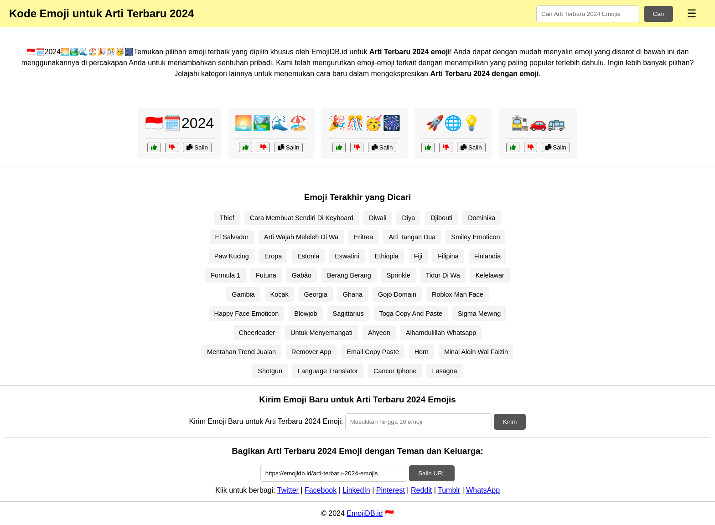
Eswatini (347, 256)
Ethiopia (387, 256)
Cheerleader (257, 332)
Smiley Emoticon (475, 237)
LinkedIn (356, 490)
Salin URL (432, 473)
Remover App (311, 351)
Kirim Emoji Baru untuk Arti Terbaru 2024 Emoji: (266, 421)
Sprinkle (398, 275)
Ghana (353, 294)
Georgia (315, 294)
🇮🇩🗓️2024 (179, 123)
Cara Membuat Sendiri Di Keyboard (301, 217)
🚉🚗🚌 (538, 123)
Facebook (321, 490)
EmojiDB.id (365, 513)
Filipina (448, 256)
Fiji (418, 256)
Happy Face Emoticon (246, 313)
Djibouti (441, 217)
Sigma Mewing (479, 313)
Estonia (308, 256)
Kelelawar (490, 275)
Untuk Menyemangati (321, 332)
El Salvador (232, 237)
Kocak (279, 294)
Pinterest (390, 490)
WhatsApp (483, 490)
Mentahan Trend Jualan (241, 351)
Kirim (510, 421)
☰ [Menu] (692, 13)
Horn (421, 351)
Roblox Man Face (457, 294)
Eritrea (363, 237)
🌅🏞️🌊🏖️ (270, 123)
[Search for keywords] (587, 13)
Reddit (421, 490)
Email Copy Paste (373, 351)
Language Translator (328, 371)
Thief (227, 217)
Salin (197, 147)
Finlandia (487, 256)
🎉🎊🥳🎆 (364, 123)
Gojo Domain (397, 294)
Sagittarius (348, 313)
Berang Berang (349, 275)
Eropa (273, 256)
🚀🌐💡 (453, 123)
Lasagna (444, 371)
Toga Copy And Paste (410, 313)
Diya (408, 217)
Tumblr (449, 490)
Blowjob (305, 313)
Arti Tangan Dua (412, 237)
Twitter (288, 490)
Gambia (243, 294)
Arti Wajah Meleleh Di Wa (301, 237)
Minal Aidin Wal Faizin (476, 351)
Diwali (377, 217)
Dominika (481, 217)
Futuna (266, 275)
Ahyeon (379, 332)
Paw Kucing (231, 256)
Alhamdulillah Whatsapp (441, 332)
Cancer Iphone (394, 371)
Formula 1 (225, 275)
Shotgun (270, 371)
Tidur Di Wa (443, 275)
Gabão (301, 275)
